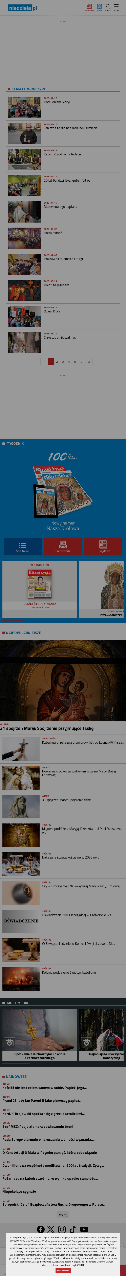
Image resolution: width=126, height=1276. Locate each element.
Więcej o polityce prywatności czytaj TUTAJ (63, 1265)
